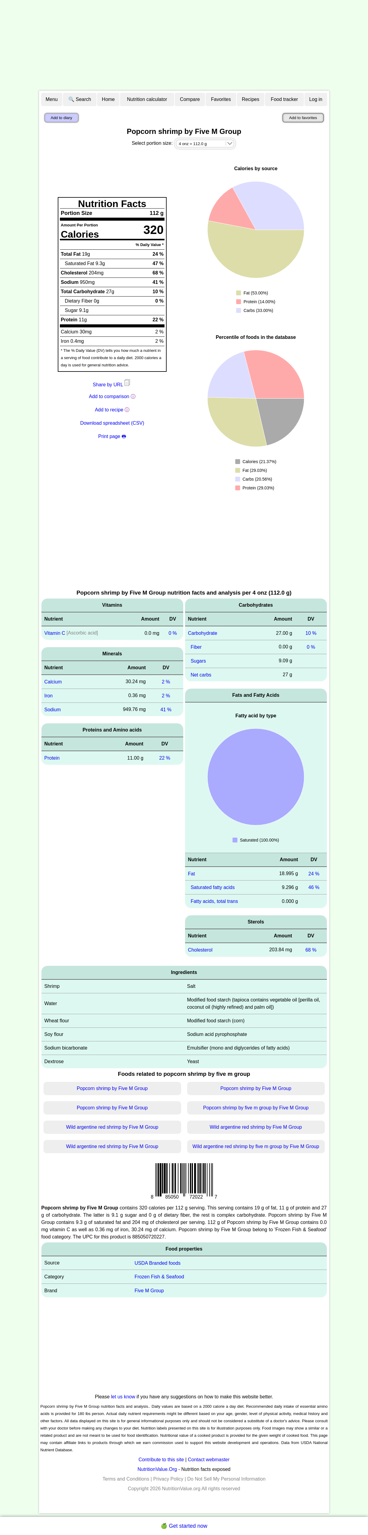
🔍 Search (79, 99)
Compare (190, 99)
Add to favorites (303, 117)
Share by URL (112, 384)
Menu (52, 99)
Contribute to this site (161, 1459)
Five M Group (149, 1290)
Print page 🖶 (112, 436)
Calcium (53, 681)
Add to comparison (109, 396)
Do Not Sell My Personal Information (226, 1478)
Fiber (196, 647)
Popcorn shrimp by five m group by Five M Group (256, 1107)
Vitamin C (54, 633)
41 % (166, 709)
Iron (48, 695)
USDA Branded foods (158, 1262)
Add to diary (61, 117)
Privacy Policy (168, 1478)
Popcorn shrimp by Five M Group (112, 1088)
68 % (310, 949)
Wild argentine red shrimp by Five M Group (112, 1127)
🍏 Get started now (184, 1526)
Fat (191, 873)
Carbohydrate (202, 633)
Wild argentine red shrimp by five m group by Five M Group (256, 1146)
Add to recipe (109, 409)
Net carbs (201, 674)
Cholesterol (200, 949)
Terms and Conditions (126, 1478)
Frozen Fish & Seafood (159, 1276)
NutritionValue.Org (157, 1469)
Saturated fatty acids (213, 887)
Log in (315, 99)
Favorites (221, 99)
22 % (164, 758)
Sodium (52, 709)
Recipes (250, 99)
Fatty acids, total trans (214, 901)
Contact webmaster (209, 1459)
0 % (172, 633)
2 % (166, 681)
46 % (313, 887)
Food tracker (284, 99)
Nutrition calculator (147, 99)
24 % (313, 873)
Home (108, 99)
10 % (310, 633)
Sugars (198, 661)
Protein (52, 758)
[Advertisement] (184, 45)
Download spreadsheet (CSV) (112, 423)
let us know (123, 1396)
